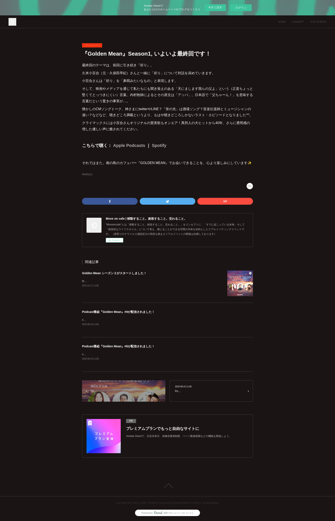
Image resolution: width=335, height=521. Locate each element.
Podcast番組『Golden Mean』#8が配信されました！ (118, 346)
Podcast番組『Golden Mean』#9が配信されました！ (118, 312)
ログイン (241, 7)
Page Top (167, 486)
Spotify (159, 145)
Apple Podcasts (129, 145)
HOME (282, 21)
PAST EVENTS (318, 21)
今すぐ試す (215, 7)
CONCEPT (298, 21)
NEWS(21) (87, 174)
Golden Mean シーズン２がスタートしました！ (114, 273)
